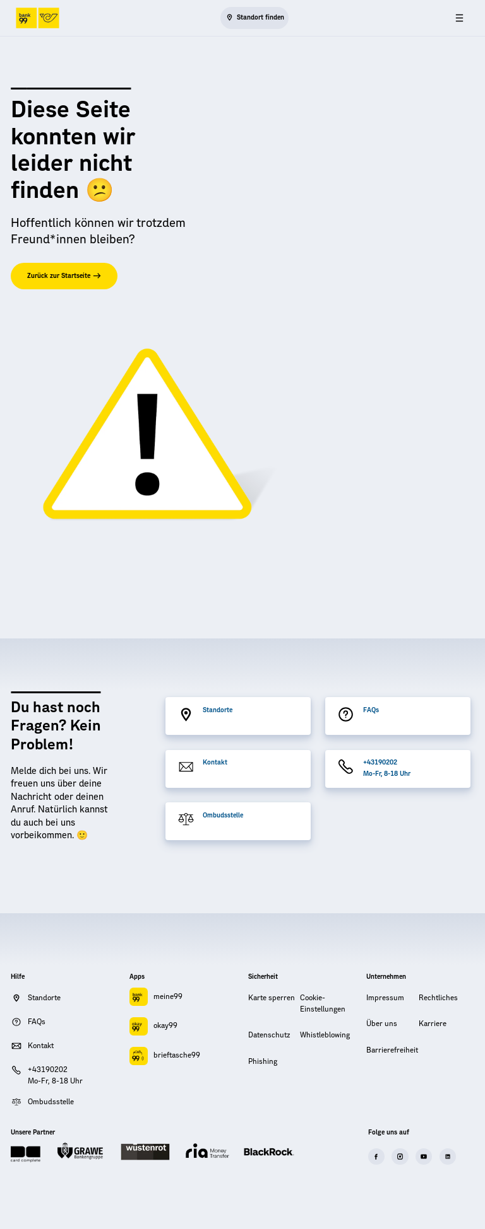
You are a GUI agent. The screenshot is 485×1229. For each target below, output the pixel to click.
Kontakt (215, 762)
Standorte (217, 710)
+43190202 (380, 762)
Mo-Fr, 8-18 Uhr (386, 774)
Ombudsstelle (223, 815)
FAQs (371, 710)
